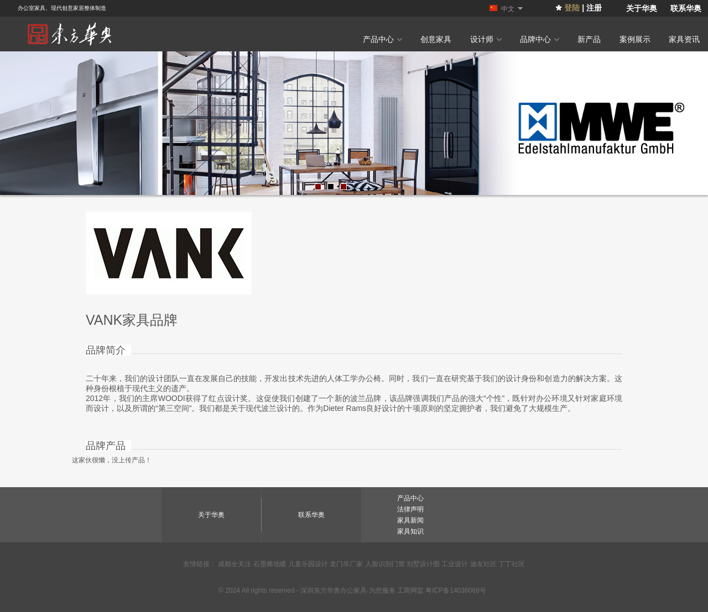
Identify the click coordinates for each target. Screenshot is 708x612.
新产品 (589, 39)
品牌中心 (539, 39)
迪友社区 (483, 564)
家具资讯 (684, 39)
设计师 (486, 39)
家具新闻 (410, 520)
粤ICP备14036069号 (455, 590)
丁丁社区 (511, 564)
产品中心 (382, 39)
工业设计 (454, 564)
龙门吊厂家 (346, 564)
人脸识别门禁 (385, 564)
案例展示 (635, 39)
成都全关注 (234, 564)
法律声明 (410, 509)
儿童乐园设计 (308, 564)
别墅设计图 (423, 564)
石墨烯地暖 (270, 564)
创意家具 (435, 39)
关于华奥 (641, 8)
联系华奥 (685, 8)
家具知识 (410, 531)
